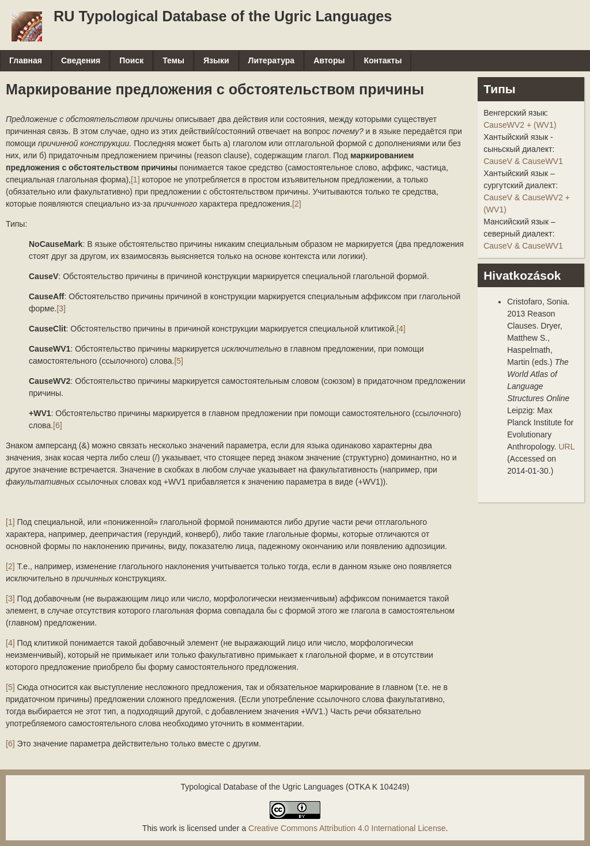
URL (566, 446)
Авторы (329, 60)
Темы (173, 60)
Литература (271, 60)
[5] (178, 360)
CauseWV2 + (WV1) (519, 124)
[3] (61, 308)
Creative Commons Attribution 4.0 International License (346, 828)
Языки (216, 60)
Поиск (131, 60)
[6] (57, 425)
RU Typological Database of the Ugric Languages (223, 16)
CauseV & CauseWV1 (523, 161)
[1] (135, 179)
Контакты (383, 60)
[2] (296, 203)
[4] (401, 328)
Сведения (80, 60)
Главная (25, 60)
